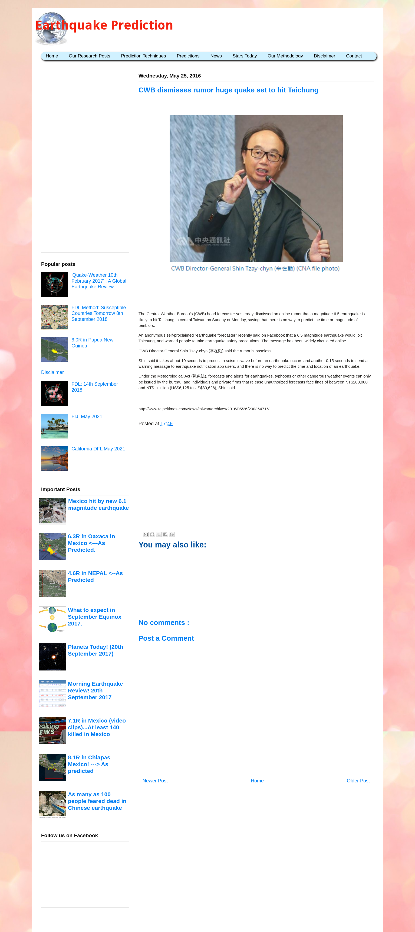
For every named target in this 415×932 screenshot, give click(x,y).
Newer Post (155, 780)
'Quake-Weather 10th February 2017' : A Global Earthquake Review (98, 280)
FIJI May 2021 (86, 416)
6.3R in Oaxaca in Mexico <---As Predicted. (91, 543)
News (216, 56)
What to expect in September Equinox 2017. (94, 617)
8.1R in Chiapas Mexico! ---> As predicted (89, 764)
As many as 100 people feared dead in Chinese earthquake (97, 801)
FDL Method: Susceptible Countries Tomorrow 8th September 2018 (98, 313)
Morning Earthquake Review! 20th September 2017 (95, 691)
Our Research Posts (89, 56)
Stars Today (245, 56)
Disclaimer (324, 56)
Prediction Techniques (143, 56)
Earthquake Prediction (104, 25)
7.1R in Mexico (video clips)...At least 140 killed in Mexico (97, 727)
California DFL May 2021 (98, 449)
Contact (354, 56)
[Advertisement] (256, 293)
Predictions (188, 56)
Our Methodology (285, 56)
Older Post (358, 780)
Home (52, 56)
